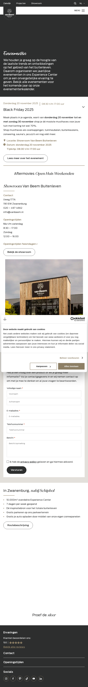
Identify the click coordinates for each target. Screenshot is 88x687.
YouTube (34, 678)
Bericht (11, 438)
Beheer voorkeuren (69, 358)
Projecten (21, 3)
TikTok (27, 678)
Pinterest (20, 678)
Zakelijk (7, 3)
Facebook (13, 678)
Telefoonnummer (16, 424)
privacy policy (28, 462)
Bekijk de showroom (19, 252)
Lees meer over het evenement (25, 158)
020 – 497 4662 (12, 208)
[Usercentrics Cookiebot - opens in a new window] (72, 319)
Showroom (36, 3)
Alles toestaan (71, 366)
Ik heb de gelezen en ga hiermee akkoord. (41, 462)
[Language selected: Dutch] (82, 3)
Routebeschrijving (18, 525)
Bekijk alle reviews (14, 647)
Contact (8, 653)
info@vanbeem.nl (13, 212)
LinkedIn (41, 678)
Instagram (6, 678)
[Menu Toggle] (79, 10)
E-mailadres (13, 411)
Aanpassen (43, 366)
